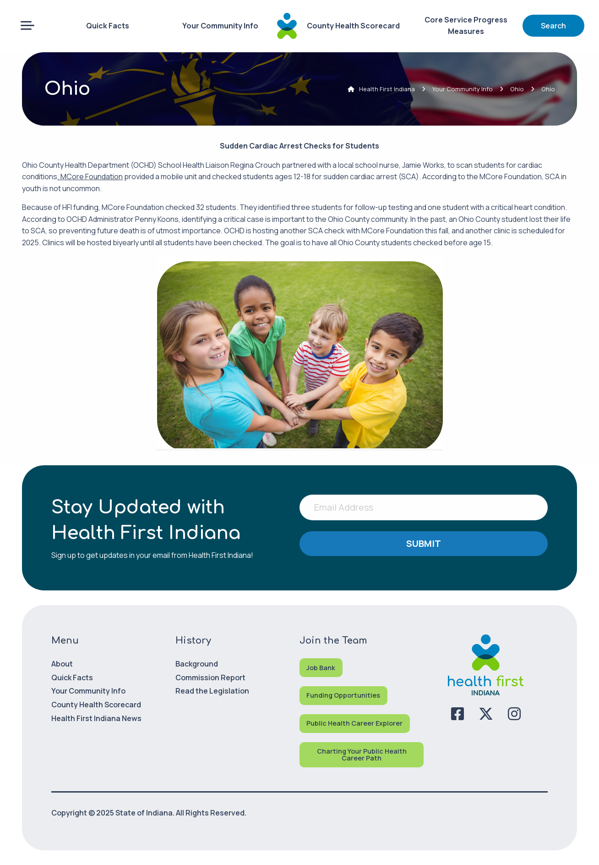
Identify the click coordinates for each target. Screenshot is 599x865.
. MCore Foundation (90, 176)
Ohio (517, 89)
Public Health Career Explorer (354, 723)
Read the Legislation (212, 691)
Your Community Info (220, 26)
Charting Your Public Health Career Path (362, 754)
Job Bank (320, 667)
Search (553, 26)
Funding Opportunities (343, 695)
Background (196, 664)
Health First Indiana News (96, 718)
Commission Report (210, 677)
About (62, 664)
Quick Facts (107, 26)
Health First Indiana (387, 89)
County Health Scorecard (353, 26)
